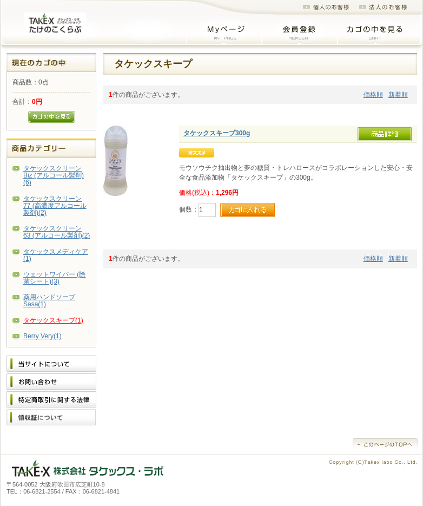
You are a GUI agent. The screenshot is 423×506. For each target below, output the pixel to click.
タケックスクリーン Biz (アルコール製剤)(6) (53, 175)
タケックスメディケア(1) (55, 255)
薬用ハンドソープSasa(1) (49, 300)
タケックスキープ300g (216, 133)
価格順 (373, 94)
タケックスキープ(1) (53, 320)
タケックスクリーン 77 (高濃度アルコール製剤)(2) (55, 205)
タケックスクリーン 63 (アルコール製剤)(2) (56, 232)
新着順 (398, 94)
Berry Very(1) (42, 336)
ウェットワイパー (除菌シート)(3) (54, 278)
